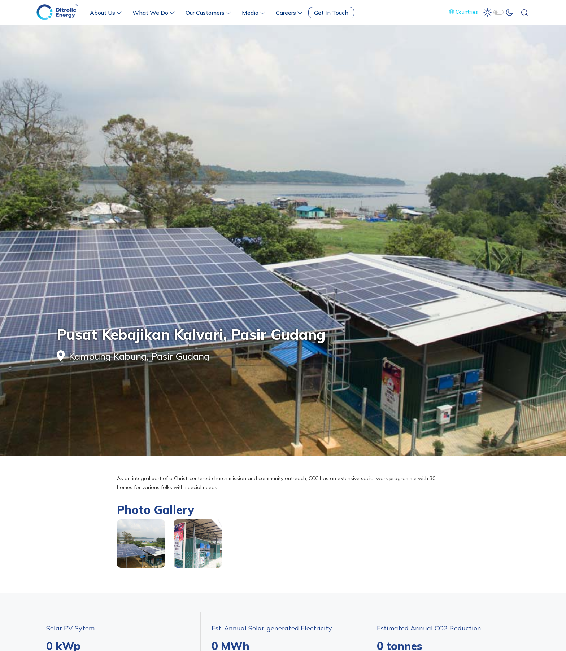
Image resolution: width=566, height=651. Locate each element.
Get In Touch (331, 12)
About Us (106, 12)
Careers (289, 12)
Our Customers (208, 12)
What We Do (153, 12)
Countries (463, 12)
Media (253, 12)
